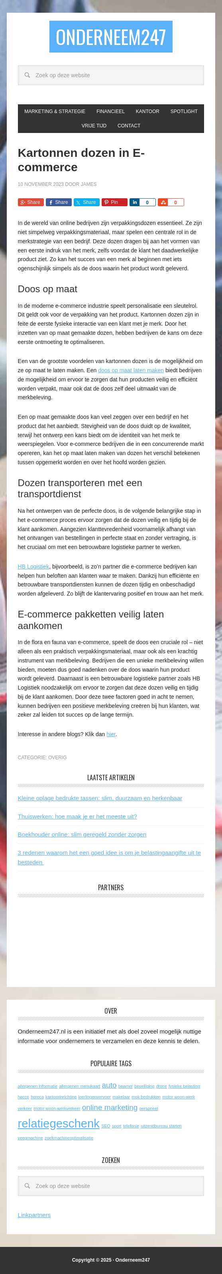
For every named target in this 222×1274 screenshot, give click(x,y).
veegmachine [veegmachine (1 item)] (30, 1137)
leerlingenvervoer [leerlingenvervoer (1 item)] (94, 1096)
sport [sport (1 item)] (117, 1126)
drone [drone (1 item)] (161, 1086)
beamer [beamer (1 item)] (125, 1086)
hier (111, 734)
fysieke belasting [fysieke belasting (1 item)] (184, 1086)
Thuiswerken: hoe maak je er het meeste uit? (77, 816)
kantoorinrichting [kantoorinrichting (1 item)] (61, 1096)
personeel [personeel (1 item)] (148, 1108)
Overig (57, 757)
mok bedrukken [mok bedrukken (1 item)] (146, 1096)
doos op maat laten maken (131, 370)
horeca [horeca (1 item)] (37, 1096)
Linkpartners (34, 1214)
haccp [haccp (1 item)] (23, 1096)
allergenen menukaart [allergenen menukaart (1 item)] (79, 1086)
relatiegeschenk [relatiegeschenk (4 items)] (59, 1123)
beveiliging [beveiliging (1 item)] (144, 1086)
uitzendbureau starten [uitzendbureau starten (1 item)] (161, 1126)
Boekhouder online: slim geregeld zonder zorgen (82, 834)
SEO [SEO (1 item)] (105, 1126)
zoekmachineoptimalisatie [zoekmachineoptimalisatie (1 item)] (69, 1137)
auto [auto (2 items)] (109, 1085)
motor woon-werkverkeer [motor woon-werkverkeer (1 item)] (56, 1108)
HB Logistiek (33, 566)
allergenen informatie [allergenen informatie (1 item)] (38, 1086)
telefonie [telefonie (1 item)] (131, 1126)
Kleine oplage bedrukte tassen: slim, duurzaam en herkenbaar (100, 798)
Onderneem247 (111, 36)
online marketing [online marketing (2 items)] (110, 1107)
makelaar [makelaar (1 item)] (121, 1096)
